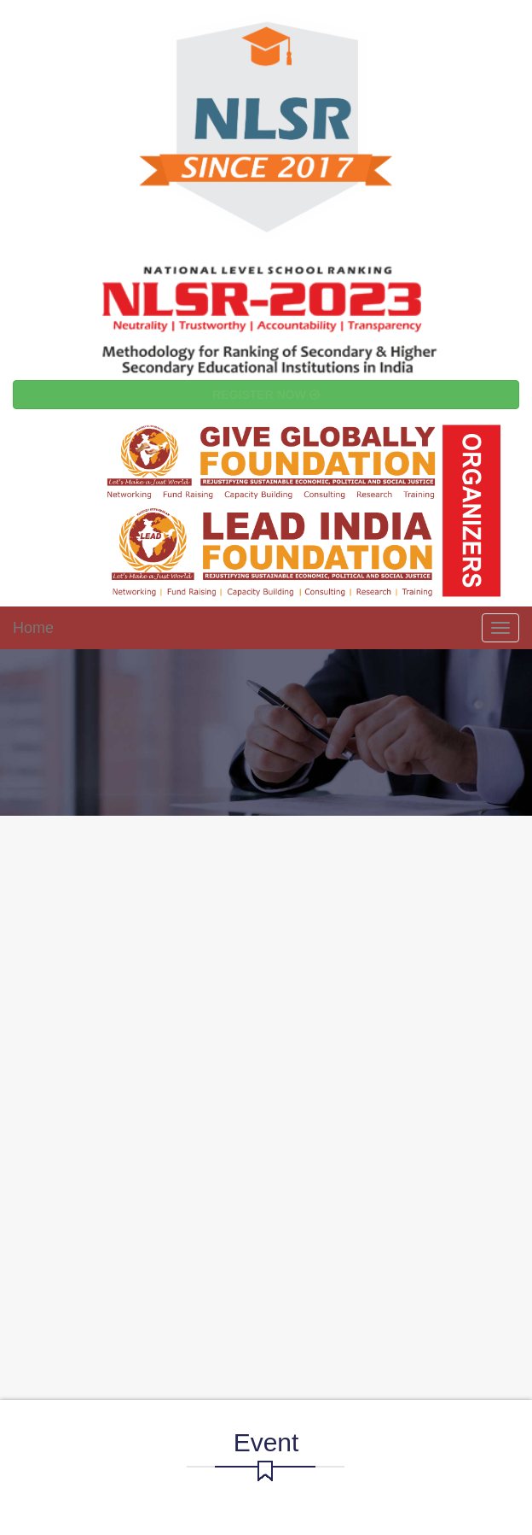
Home (33, 627)
